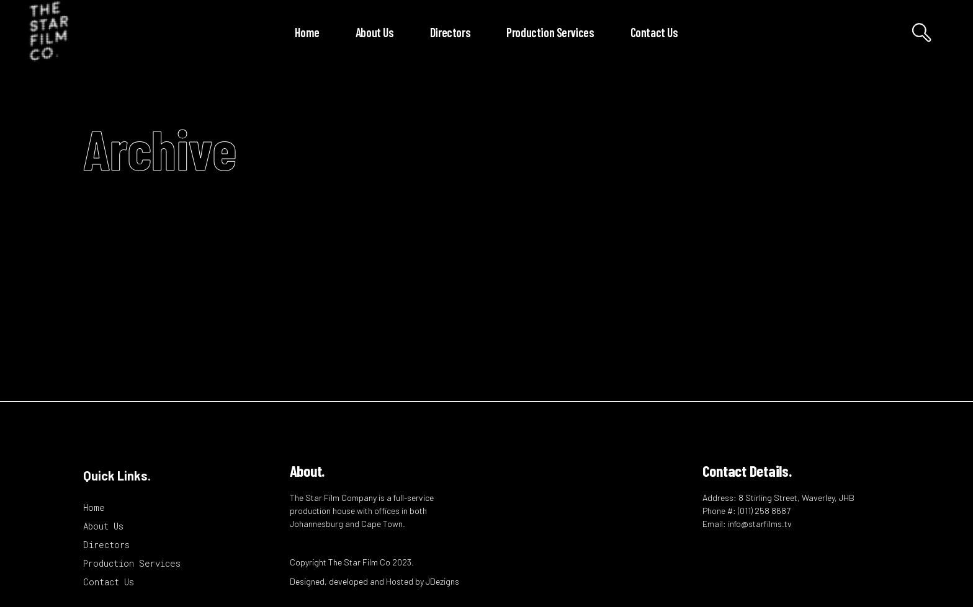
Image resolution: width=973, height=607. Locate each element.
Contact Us (108, 582)
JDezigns (442, 581)
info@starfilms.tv (760, 523)
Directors (106, 545)
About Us (103, 526)
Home (94, 507)
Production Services (132, 563)
